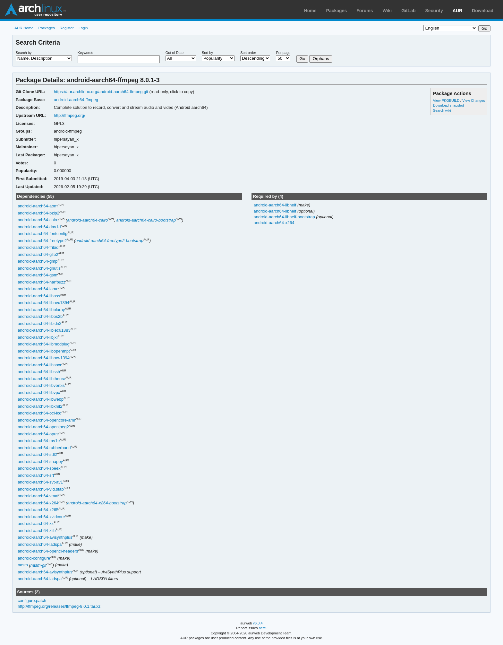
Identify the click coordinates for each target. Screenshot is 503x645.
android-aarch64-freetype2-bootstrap (109, 240)
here (262, 628)
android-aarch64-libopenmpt (44, 351)
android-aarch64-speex (39, 468)
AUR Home (23, 28)
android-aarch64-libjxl (37, 337)
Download (482, 10)
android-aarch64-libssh (39, 372)
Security (434, 10)
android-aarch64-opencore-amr (46, 420)
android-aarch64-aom (37, 206)
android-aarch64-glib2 (38, 254)
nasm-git (38, 565)
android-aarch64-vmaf (38, 496)
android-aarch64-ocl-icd (39, 413)
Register (67, 28)
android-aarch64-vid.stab (41, 489)
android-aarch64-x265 (38, 510)
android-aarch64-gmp (37, 261)
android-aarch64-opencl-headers (48, 551)
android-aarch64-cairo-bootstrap (146, 220)
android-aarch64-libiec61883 (44, 330)
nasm (23, 565)
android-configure (34, 558)
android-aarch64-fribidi (38, 247)
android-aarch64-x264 (38, 503)
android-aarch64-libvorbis (41, 385)
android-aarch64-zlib (36, 530)
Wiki (387, 10)
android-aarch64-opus (38, 433)
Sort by (207, 53)
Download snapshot (448, 105)
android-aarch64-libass (39, 295)
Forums (364, 10)
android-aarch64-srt (36, 475)
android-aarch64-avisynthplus (45, 537)
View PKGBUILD (446, 100)
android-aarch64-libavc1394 (43, 303)
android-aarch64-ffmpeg (76, 99)
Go (302, 58)
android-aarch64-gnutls (39, 268)
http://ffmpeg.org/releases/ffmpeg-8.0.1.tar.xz (59, 606)
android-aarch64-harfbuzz (41, 282)
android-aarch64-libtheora (41, 378)
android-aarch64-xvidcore (41, 516)
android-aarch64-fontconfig (42, 233)
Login (83, 28)
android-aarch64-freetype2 (42, 240)
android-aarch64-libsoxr (39, 364)
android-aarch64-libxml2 (40, 406)
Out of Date (174, 53)
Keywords (85, 53)
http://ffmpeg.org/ (69, 115)
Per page (283, 53)
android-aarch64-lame (38, 289)
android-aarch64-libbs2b (40, 316)
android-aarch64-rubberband (44, 447)
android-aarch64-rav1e (39, 441)
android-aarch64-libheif (275, 205)
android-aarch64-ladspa (40, 544)
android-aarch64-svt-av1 (40, 482)
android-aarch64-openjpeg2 (43, 427)
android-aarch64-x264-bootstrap (97, 503)
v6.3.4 (258, 623)
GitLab (408, 10)
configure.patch (32, 600)
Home (310, 10)
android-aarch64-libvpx (39, 392)
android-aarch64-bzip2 (38, 213)
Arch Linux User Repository (35, 9)
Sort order (248, 53)
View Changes (473, 100)
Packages (336, 10)
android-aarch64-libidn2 (39, 323)
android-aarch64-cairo (38, 220)
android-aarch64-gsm (37, 275)
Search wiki (442, 110)
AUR (457, 10)
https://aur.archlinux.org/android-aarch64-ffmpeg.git (101, 91)
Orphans (320, 58)
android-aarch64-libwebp (41, 399)
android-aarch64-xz (36, 523)
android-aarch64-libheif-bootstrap (284, 216)
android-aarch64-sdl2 (37, 454)
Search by (24, 53)
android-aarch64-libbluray (41, 309)
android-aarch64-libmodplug (44, 344)
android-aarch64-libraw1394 (44, 358)
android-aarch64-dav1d (39, 226)
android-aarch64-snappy (40, 461)
